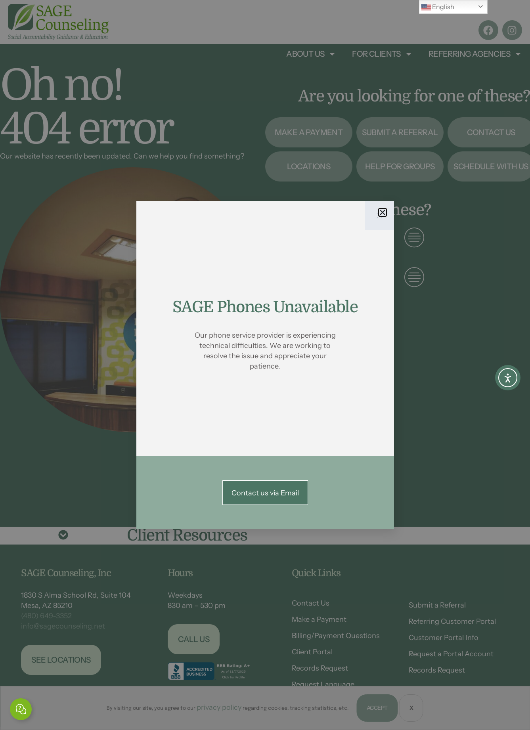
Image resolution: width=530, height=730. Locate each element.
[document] (265, 365)
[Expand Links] (21, 709)
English (437, 7)
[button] (382, 212)
